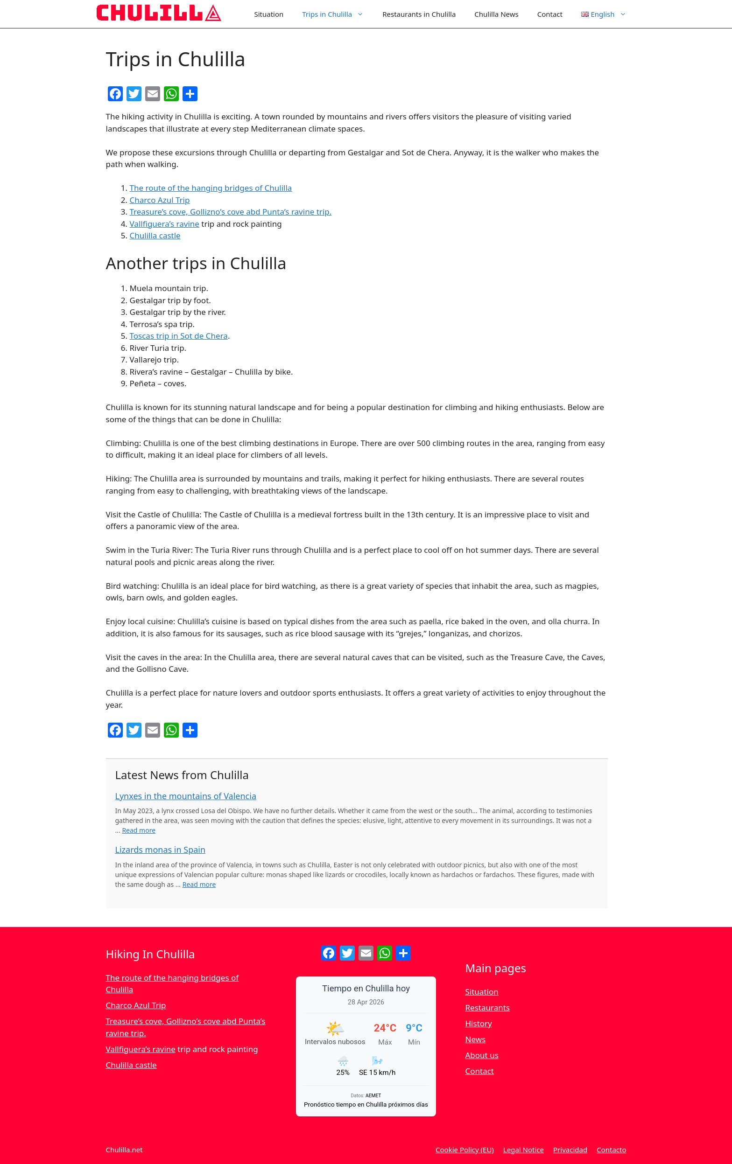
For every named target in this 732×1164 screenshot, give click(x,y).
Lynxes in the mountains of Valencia (186, 796)
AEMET (373, 1095)
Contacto (611, 1149)
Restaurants (487, 1007)
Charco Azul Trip (160, 200)
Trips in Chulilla (337, 14)
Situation (268, 14)
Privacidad (570, 1149)
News (475, 1039)
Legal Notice (523, 1149)
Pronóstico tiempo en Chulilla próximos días (366, 1104)
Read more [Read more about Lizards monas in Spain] (199, 884)
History (478, 1023)
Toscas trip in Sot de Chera (179, 335)
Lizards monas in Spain (160, 849)
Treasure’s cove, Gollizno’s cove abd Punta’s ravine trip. (231, 211)
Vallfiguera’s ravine (164, 223)
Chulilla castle (155, 235)
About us (482, 1055)
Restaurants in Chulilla (419, 14)
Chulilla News (496, 14)
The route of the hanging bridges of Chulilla (211, 187)
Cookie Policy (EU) (465, 1149)
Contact (550, 14)
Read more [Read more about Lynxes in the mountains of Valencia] (138, 830)
